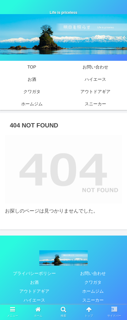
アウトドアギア (34, 291)
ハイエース (34, 300)
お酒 (34, 282)
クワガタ (93, 282)
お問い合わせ (93, 273)
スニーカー (93, 300)
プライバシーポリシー (34, 273)
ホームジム (93, 291)
